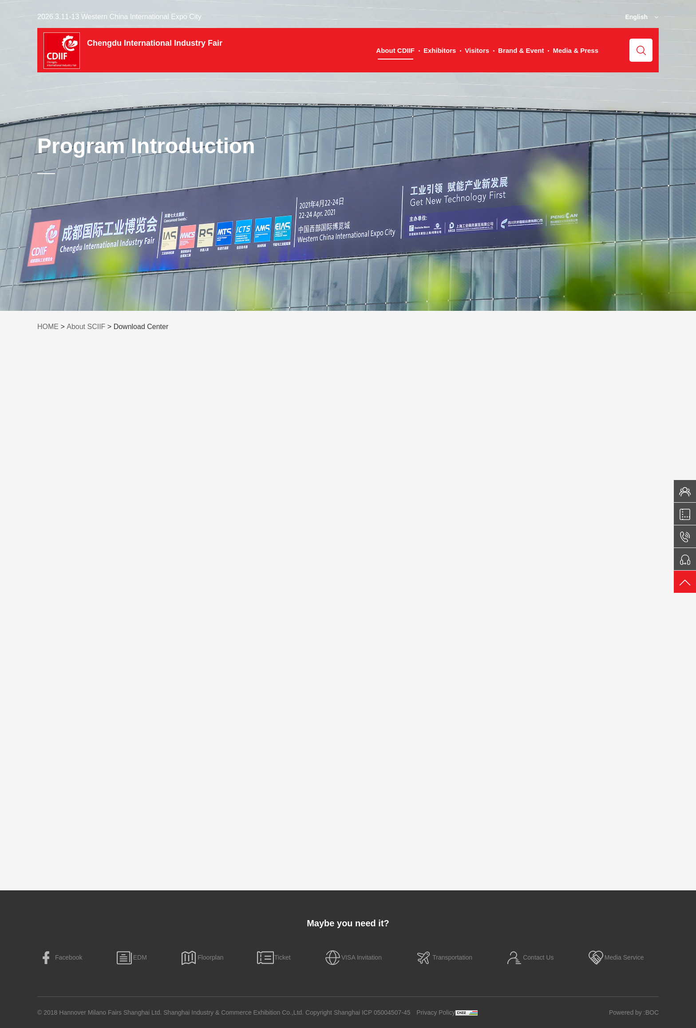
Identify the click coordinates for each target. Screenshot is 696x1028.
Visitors (477, 50)
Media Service (615, 957)
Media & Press (575, 50)
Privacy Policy (435, 1012)
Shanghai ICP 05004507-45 (372, 1012)
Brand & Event (521, 50)
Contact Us (529, 957)
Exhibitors (439, 50)
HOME (48, 326)
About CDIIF (395, 50)
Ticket (274, 957)
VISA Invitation (353, 957)
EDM (131, 957)
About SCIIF (86, 326)
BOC (652, 1012)
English (636, 16)
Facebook (59, 957)
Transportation (443, 957)
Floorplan (201, 957)
